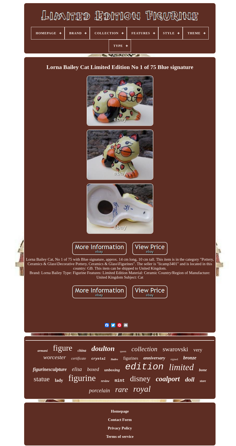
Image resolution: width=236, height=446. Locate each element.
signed (174, 359)
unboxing (112, 370)
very (197, 350)
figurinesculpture (50, 369)
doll (190, 379)
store (203, 381)
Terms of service (119, 436)
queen (123, 351)
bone (203, 370)
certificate (78, 358)
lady (59, 380)
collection (145, 349)
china (82, 351)
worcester (54, 357)
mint (120, 380)
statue (42, 379)
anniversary (154, 357)
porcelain (99, 390)
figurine (82, 378)
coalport (168, 379)
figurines (130, 358)
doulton (103, 348)
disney (140, 378)
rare (121, 389)
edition (144, 367)
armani (43, 351)
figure (62, 348)
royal (142, 389)
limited (181, 367)
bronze (189, 357)
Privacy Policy (120, 428)
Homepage (120, 411)
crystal (98, 359)
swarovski (175, 349)
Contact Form (120, 420)
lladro (114, 359)
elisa (77, 369)
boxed (93, 369)
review (105, 381)
